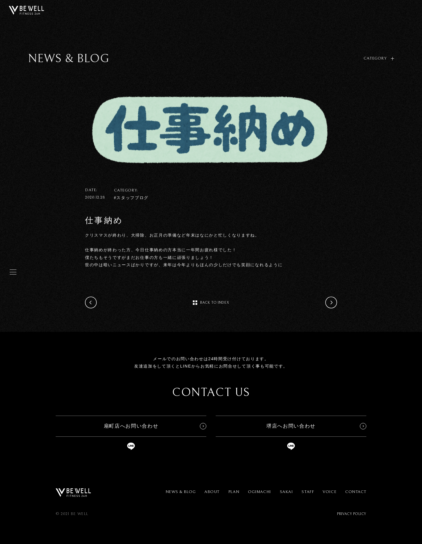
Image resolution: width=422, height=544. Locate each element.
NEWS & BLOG (180, 491)
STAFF (308, 491)
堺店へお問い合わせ (291, 426)
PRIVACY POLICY (351, 514)
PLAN (233, 491)
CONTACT (355, 491)
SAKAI (286, 491)
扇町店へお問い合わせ (131, 426)
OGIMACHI (259, 491)
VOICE (329, 491)
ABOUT (211, 491)
